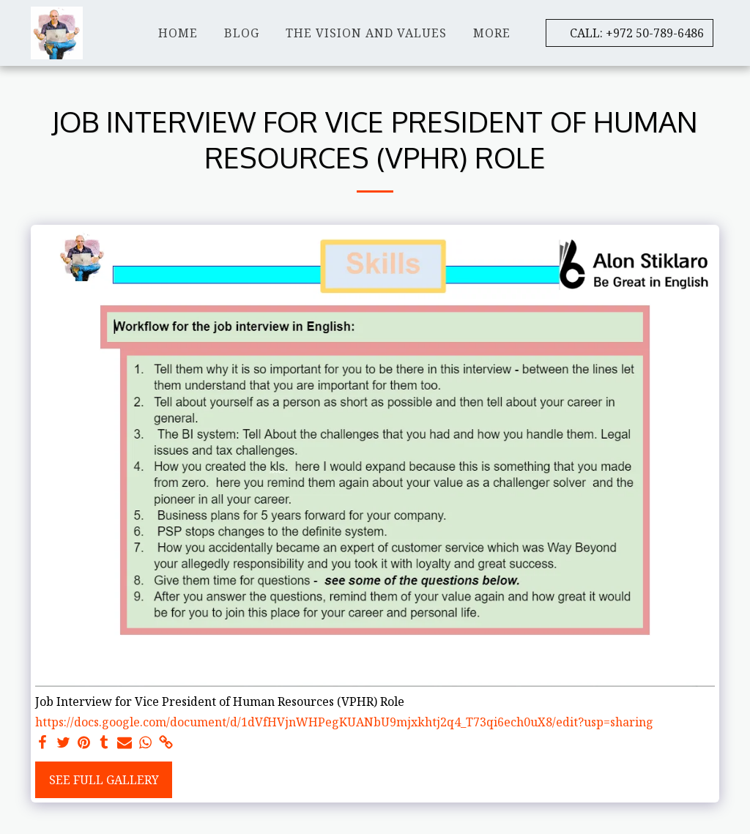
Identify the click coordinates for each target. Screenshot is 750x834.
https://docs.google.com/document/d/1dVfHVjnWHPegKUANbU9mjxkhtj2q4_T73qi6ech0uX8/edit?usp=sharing (344, 722)
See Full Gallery (104, 780)
